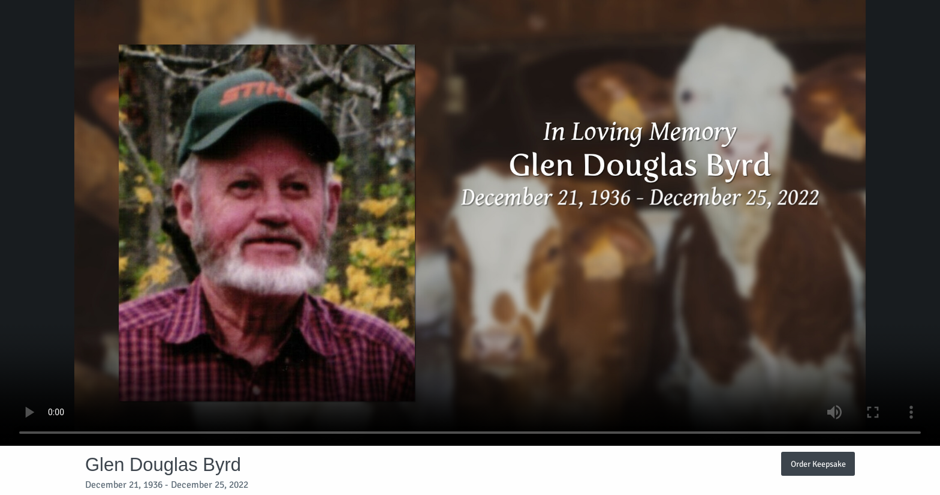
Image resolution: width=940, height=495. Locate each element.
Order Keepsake (818, 463)
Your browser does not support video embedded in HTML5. (470, 223)
